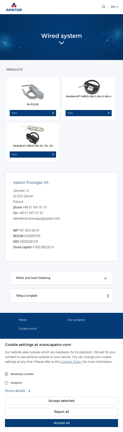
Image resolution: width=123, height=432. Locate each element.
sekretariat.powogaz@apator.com (36, 218)
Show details (15, 391)
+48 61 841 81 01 (35, 207)
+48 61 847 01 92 (30, 213)
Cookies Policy (71, 362)
